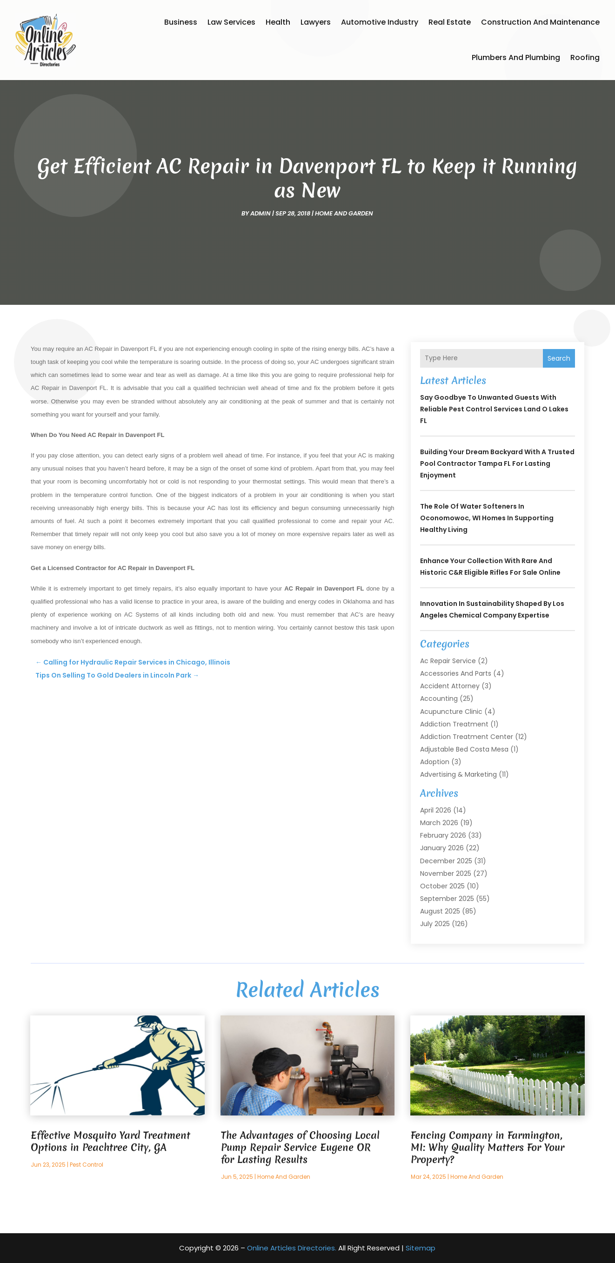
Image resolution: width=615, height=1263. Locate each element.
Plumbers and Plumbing (516, 57)
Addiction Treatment (454, 724)
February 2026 (443, 835)
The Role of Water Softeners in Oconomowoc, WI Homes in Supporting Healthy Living (487, 518)
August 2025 (440, 911)
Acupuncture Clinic (451, 711)
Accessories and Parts (455, 673)
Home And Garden (344, 213)
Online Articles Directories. (291, 1248)
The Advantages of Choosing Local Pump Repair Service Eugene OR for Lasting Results (300, 1147)
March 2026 (439, 822)
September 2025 (447, 898)
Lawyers (316, 22)
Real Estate (449, 22)
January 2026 (442, 848)
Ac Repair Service (448, 660)
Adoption (434, 761)
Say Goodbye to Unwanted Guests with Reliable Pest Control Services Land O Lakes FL (494, 409)
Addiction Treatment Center (466, 736)
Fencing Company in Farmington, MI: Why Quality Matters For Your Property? (487, 1147)
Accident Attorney (450, 686)
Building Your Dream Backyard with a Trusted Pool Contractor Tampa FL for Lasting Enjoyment (497, 463)
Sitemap (420, 1248)
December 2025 (446, 861)
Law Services (231, 22)
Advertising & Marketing (458, 774)
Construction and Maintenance (540, 22)
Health (278, 22)
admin (260, 213)
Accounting (439, 698)
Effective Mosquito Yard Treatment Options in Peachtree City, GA (110, 1141)
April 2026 (435, 810)
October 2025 (442, 886)
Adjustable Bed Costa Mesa (464, 749)
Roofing (585, 57)
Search (559, 358)
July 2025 (435, 923)
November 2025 (445, 873)
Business (180, 22)
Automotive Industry (379, 22)
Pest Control (86, 1165)
